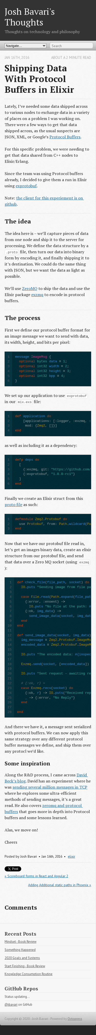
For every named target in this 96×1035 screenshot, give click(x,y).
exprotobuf (26, 186)
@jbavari (11, 1004)
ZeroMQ (29, 288)
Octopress (75, 1019)
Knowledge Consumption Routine (28, 974)
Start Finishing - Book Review (25, 966)
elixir (71, 856)
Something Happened (20, 950)
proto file (13, 504)
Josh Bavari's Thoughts (30, 16)
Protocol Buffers (64, 137)
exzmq (37, 294)
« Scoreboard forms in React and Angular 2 (36, 876)
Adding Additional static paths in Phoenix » (59, 885)
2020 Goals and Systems (22, 958)
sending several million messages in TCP (50, 787)
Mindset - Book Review (20, 941)
